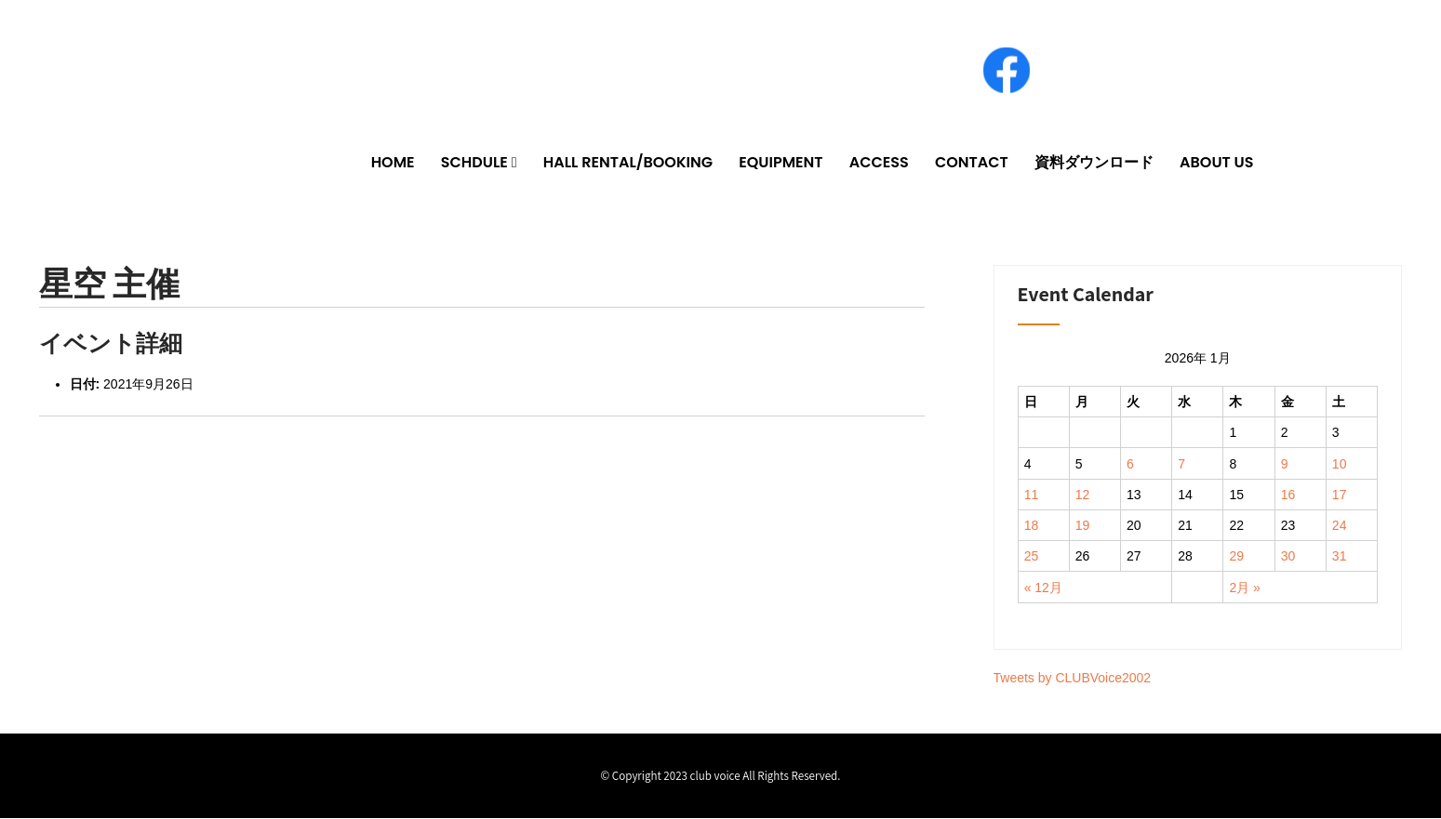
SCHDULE (474, 163)
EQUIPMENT (780, 163)
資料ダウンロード (1094, 163)
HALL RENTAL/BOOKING (628, 163)
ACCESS (879, 163)
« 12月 (1043, 588)
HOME (393, 163)
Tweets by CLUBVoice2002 (1073, 678)
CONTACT (971, 163)
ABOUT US (1216, 163)
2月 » (1244, 588)
